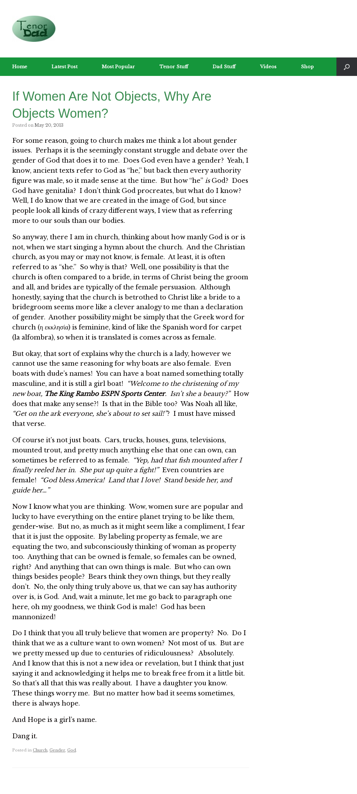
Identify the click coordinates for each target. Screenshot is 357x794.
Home (19, 67)
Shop (307, 67)
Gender (57, 750)
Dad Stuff (224, 67)
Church (40, 750)
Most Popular (118, 67)
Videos (268, 67)
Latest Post (64, 67)
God (71, 750)
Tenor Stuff (173, 67)
